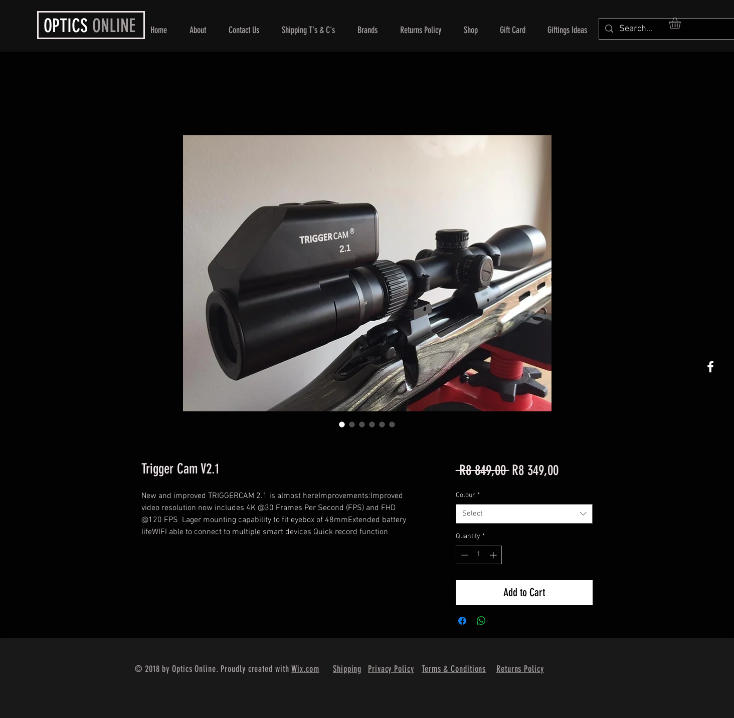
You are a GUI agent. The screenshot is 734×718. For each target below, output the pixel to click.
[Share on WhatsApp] (481, 621)
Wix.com (305, 668)
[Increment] (494, 555)
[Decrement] (463, 555)
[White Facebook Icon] (710, 366)
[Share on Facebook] (462, 621)
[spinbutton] (479, 555)
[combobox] (524, 514)
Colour (468, 495)
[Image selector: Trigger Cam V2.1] (342, 424)
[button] (682, 23)
